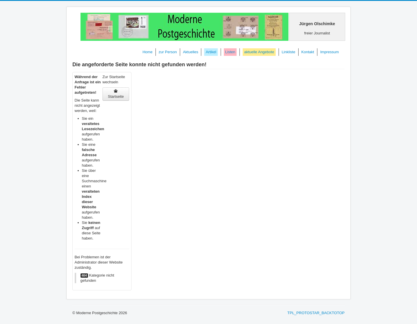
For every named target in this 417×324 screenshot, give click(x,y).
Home (147, 52)
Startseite (116, 94)
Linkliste (288, 52)
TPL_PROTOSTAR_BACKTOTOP (316, 313)
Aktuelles (190, 52)
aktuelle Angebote (259, 52)
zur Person (168, 52)
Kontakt (307, 52)
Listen (230, 52)
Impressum (329, 52)
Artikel (211, 52)
